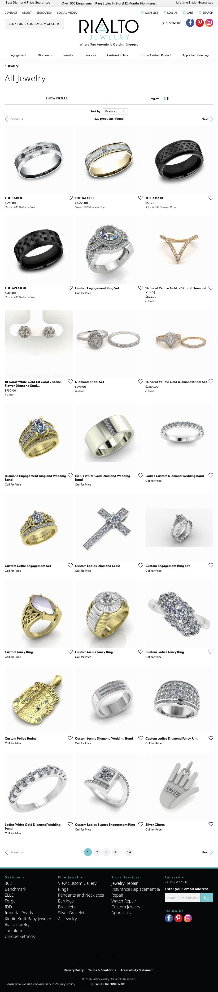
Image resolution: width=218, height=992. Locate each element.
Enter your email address (187, 888)
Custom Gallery (117, 55)
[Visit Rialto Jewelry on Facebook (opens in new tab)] (190, 23)
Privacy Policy (74, 970)
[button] (149, 12)
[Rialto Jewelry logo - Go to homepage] (109, 32)
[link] (11, 12)
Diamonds (45, 55)
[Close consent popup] (92, 984)
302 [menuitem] (8, 883)
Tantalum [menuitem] (13, 930)
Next (205, 119)
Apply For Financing (195, 55)
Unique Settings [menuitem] (20, 936)
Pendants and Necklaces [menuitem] (81, 895)
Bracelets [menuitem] (66, 907)
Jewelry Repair (124, 883)
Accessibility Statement (137, 970)
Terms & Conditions (102, 970)
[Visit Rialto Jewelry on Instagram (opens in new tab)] (209, 23)
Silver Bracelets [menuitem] (72, 912)
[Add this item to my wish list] (69, 197)
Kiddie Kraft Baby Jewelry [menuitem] (28, 918)
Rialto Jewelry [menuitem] (17, 924)
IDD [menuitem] (8, 907)
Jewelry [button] (68, 55)
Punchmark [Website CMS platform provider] (118, 984)
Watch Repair (123, 901)
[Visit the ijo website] (117, 955)
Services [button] (90, 55)
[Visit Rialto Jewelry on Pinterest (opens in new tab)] (200, 23)
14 (129, 852)
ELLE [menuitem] (9, 895)
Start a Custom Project (155, 55)
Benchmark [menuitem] (15, 889)
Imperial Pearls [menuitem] (19, 912)
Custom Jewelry (125, 907)
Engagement (17, 55)
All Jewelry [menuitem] (67, 918)
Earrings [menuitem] (66, 901)
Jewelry (13, 66)
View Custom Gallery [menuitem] (77, 883)
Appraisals (121, 912)
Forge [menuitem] (10, 901)
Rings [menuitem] (63, 889)
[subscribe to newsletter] (206, 897)
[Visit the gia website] (101, 955)
